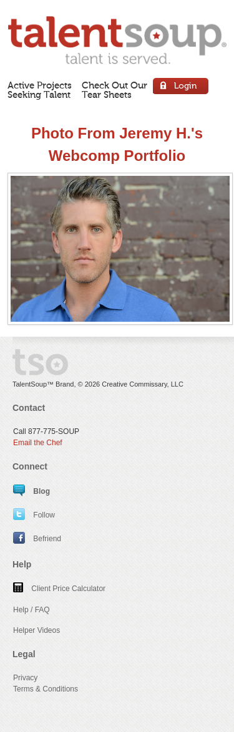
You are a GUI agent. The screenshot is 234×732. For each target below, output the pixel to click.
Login (181, 87)
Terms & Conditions (45, 689)
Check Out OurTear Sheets (114, 90)
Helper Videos (36, 630)
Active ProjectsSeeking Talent (39, 90)
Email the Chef (37, 442)
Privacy (25, 677)
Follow (34, 515)
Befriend (37, 538)
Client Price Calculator (59, 588)
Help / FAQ (31, 609)
